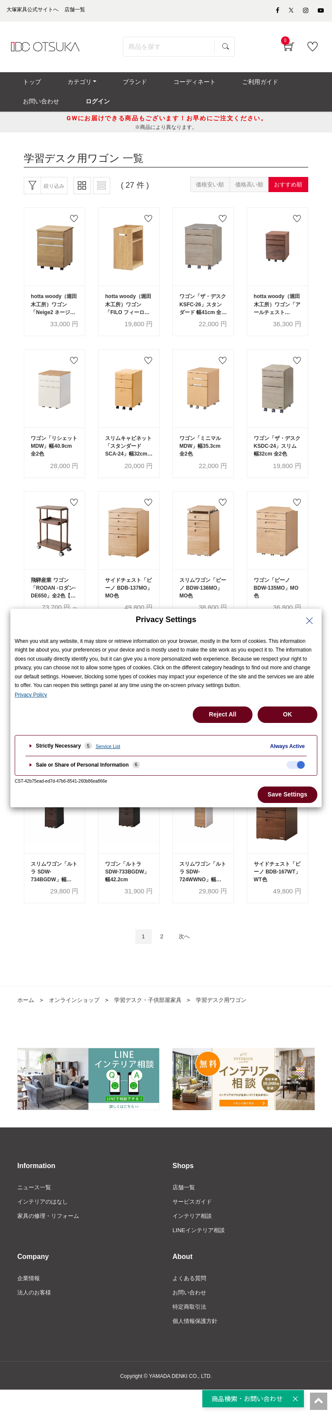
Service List (108, 746)
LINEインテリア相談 (200, 1254)
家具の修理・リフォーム (50, 1239)
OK (287, 714)
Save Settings (287, 794)
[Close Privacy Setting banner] (309, 620)
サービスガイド (193, 1225)
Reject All (222, 714)
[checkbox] (296, 765)
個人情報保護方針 (196, 1347)
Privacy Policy (31, 695)
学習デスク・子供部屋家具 (155, 1022)
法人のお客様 (35, 1317)
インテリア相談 (193, 1239)
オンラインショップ (77, 1022)
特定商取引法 (190, 1332)
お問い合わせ (190, 1317)
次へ (186, 959)
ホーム (26, 1022)
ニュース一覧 (35, 1210)
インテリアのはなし (44, 1225)
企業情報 (29, 1303)
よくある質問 (190, 1303)
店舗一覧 (184, 1210)
